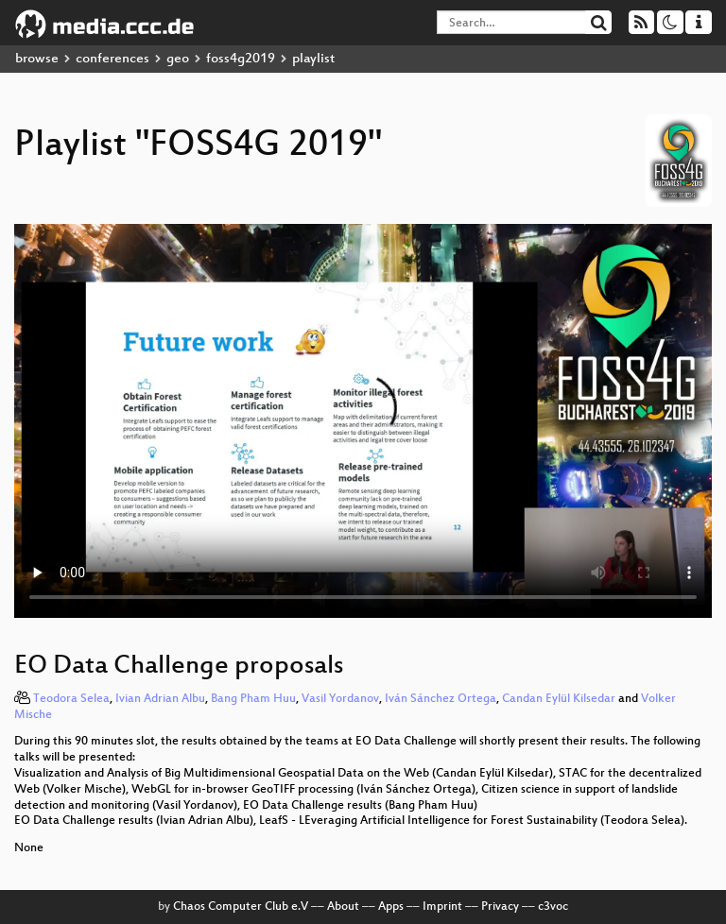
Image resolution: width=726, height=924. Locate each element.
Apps (391, 907)
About (343, 907)
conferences (112, 59)
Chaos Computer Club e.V (240, 907)
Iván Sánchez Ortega (440, 699)
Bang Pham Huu (253, 699)
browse (37, 59)
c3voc (553, 907)
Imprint (442, 907)
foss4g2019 (240, 59)
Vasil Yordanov (340, 699)
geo (177, 59)
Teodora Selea (71, 699)
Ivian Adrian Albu (160, 699)
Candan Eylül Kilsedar (558, 699)
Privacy (500, 907)
